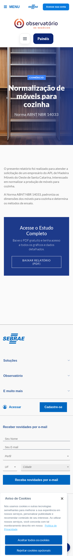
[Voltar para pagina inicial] (36, 338)
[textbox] (38, 456)
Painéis (43, 39)
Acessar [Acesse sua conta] (15, 407)
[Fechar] (62, 506)
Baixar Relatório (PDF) (36, 262)
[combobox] (36, 456)
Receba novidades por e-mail (36, 480)
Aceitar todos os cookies (33, 548)
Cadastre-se (53, 407)
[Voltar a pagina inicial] (36, 6)
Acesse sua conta (56, 6)
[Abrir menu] (25, 38)
